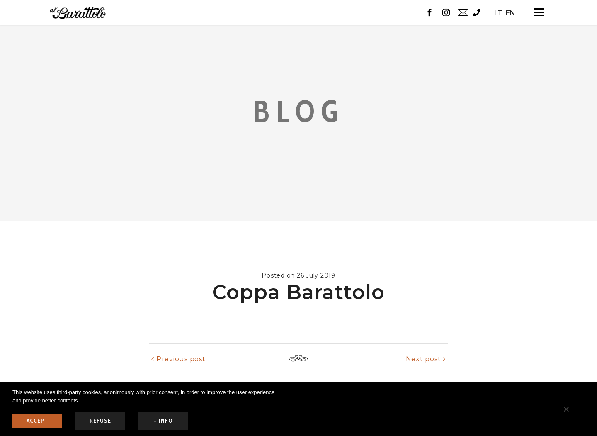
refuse (100, 420)
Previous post (181, 381)
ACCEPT (37, 420)
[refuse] (566, 409)
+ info (163, 420)
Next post (423, 381)
